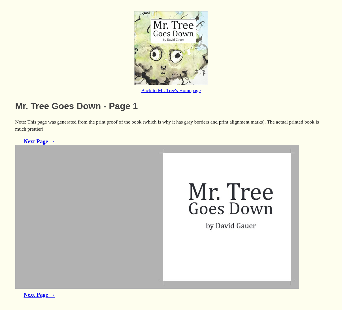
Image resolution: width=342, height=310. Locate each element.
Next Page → (39, 141)
